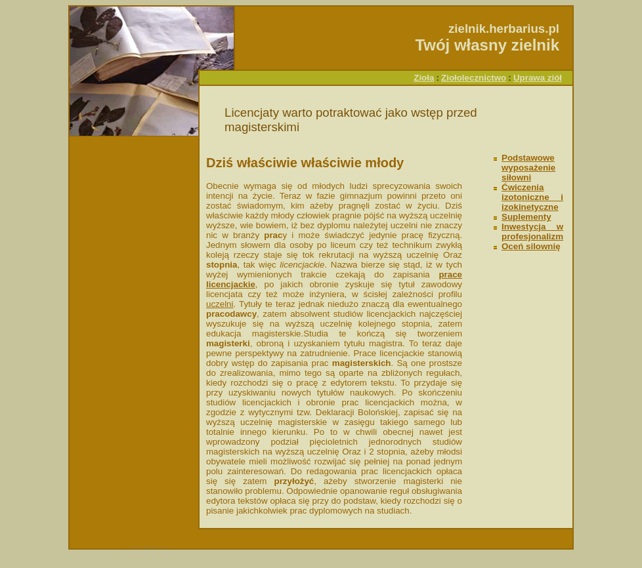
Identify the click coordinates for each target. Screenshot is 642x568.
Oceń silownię (531, 246)
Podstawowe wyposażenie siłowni (528, 167)
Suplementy (526, 217)
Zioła (424, 78)
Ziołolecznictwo (473, 78)
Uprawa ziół (537, 78)
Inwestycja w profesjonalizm (532, 231)
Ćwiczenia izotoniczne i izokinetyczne (532, 197)
